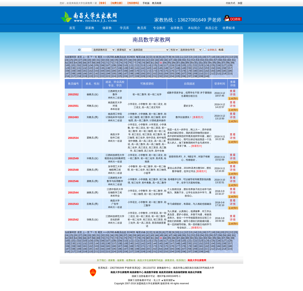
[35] (116, 60)
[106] (102, 65)
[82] (157, 62)
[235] (177, 76)
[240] (206, 76)
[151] (195, 68)
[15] (200, 57)
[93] (205, 62)
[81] (152, 62)
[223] (108, 76)
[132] (84, 68)
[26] (76, 60)
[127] (224, 65)
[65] (80, 62)
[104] (90, 65)
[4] (157, 57)
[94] (210, 62)
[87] (178, 62)
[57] (216, 60)
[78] (139, 62)
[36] (121, 60)
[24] (67, 60)
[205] (171, 73)
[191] (90, 73)
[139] (125, 68)
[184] (218, 71)
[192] (96, 73)
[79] (143, 62)
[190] (84, 73)
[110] (125, 65)
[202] (154, 73)
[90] (192, 62)
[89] (187, 62)
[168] (125, 71)
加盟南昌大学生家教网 (148, 283)
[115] (154, 65)
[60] (229, 60)
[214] (224, 73)
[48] (175, 60)
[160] (79, 71)
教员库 (141, 28)
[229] (143, 76)
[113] (143, 65)
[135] (102, 68)
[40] (139, 60)
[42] (148, 60)
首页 (72, 28)
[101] (73, 65)
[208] (189, 73)
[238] (195, 76)
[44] (157, 60)
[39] (134, 60)
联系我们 (181, 260)
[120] (183, 65)
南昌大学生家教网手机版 (150, 260)
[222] (102, 76)
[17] (209, 57)
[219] (84, 76)
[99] (232, 62)
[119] (177, 65)
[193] (102, 73)
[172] (148, 71)
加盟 (240, 3)
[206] (177, 73)
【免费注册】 (116, 3)
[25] (71, 60)
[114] (148, 65)
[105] (96, 65)
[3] (154, 57)
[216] (67, 76)
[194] (108, 73)
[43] (152, 60)
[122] (195, 65)
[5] (160, 57)
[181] (200, 71)
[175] (166, 71)
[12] (186, 57)
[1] (147, 57)
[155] (218, 68)
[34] (112, 60)
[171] (143, 71)
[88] (183, 62)
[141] (137, 68)
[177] (177, 71)
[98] (228, 62)
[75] (125, 62)
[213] (218, 73)
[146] (166, 68)
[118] (171, 65)
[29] (89, 60)
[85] (169, 62)
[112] (137, 65)
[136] (108, 68)
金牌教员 (176, 28)
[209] (195, 73)
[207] (183, 73)
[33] (107, 60)
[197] (125, 73)
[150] (189, 68)
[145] (160, 68)
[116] (160, 65)
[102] (79, 65)
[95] (214, 62)
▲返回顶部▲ (168, 280)
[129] (67, 68)
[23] (236, 57)
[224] (113, 76)
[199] (137, 73)
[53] (197, 60)
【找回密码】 (133, 3)
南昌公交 (211, 28)
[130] (73, 68)
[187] (67, 73)
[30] (94, 60)
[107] (108, 65)
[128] (229, 65)
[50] (184, 60)
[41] (143, 60)
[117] (166, 65)
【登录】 (102, 3)
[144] (154, 68)
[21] (227, 57)
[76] (130, 62)
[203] (160, 73)
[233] (166, 76)
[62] (67, 62)
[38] (130, 60)
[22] (231, 57)
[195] (113, 73)
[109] (119, 65)
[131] (79, 68)
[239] (200, 76)
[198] (131, 73)
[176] (171, 71)
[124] (206, 65)
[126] (218, 65)
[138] (119, 68)
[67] (89, 62)
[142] (143, 68)
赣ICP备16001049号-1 (168, 276)
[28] (85, 60)
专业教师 (159, 28)
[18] (213, 57)
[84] (165, 62)
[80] (148, 62)
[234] (171, 76)
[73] (116, 62)
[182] (206, 71)
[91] (196, 62)
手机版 (146, 3)
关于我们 (101, 260)
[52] (193, 60)
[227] (131, 76)
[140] (131, 68)
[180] (195, 71)
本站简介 (194, 28)
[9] (173, 57)
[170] (137, 71)
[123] (200, 65)
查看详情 (233, 92)
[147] (171, 68)
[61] (234, 60)
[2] (150, 57)
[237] (189, 76)
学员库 (124, 28)
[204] (166, 73)
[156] (224, 68)
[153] (206, 68)
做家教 (107, 28)
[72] (112, 62)
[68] (94, 62)
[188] (73, 73)
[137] (113, 68)
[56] (211, 60)
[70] (103, 62)
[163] (96, 71)
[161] (84, 71)
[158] (67, 71)
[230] (148, 76)
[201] (148, 73)
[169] (131, 71)
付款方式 (230, 3)
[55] (207, 60)
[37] (125, 60)
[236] (183, 76)
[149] (183, 68)
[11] (182, 57)
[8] (170, 57)
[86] (174, 62)
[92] (201, 62)
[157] (229, 68)
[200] (143, 73)
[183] (212, 71)
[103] (84, 65)
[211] (206, 73)
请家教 (89, 28)
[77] (134, 62)
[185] (224, 71)
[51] (189, 60)
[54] (202, 60)
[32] (103, 60)
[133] (90, 68)
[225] (119, 76)
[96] (219, 62)
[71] (107, 62)
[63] (71, 62)
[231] (154, 76)
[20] (222, 57)
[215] (229, 73)
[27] (80, 60)
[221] (96, 76)
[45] (161, 60)
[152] (200, 68)
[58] (220, 60)
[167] (119, 71)
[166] (113, 71)
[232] (160, 76)
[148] (177, 68)
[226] (125, 76)
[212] (212, 73)
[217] (73, 76)
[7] (166, 57)
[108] (113, 65)
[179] (189, 71)
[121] (189, 65)
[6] (163, 57)
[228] (137, 76)
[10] (177, 57)
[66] (85, 62)
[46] (166, 60)
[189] (79, 73)
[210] (200, 73)
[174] (160, 71)
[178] (183, 71)
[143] (148, 68)
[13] (190, 57)
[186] (229, 71)
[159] (73, 71)
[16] (204, 57)
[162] (90, 71)
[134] (96, 68)
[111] (131, 65)
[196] (119, 73)
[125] (212, 65)
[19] (218, 57)
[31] (98, 60)
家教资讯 (169, 260)
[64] (76, 62)
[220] (90, 76)
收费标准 (229, 28)
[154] (212, 68)
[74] (121, 62)
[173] (154, 71)
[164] (102, 71)
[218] (79, 76)
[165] (108, 71)
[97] (223, 62)
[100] (67, 65)
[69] (98, 62)
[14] (195, 57)
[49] (179, 60)
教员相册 (156, 3)
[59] (225, 60)
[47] (170, 60)
